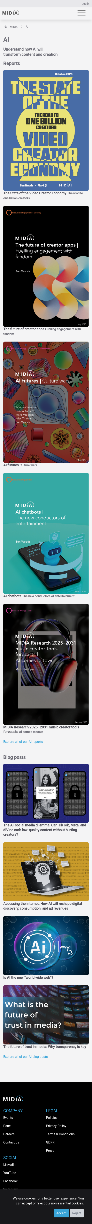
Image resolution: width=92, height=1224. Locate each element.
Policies (52, 1118)
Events (8, 1118)
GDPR (50, 1142)
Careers (9, 1134)
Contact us (11, 1142)
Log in (86, 3)
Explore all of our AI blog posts (25, 1057)
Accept (61, 1213)
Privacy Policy (56, 1126)
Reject (76, 1213)
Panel (7, 1126)
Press (50, 1151)
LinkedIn (9, 1165)
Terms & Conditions (60, 1134)
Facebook (10, 1181)
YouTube (9, 1173)
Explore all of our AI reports (23, 742)
